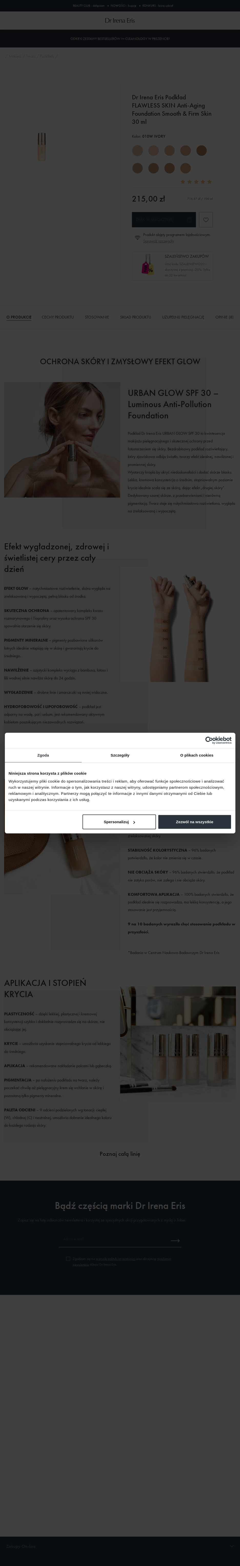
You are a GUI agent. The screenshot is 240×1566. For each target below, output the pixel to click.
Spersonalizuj (119, 822)
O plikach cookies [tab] (196, 755)
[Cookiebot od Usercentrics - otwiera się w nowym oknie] (209, 740)
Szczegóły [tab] (120, 755)
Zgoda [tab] (43, 755)
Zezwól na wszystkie (194, 822)
